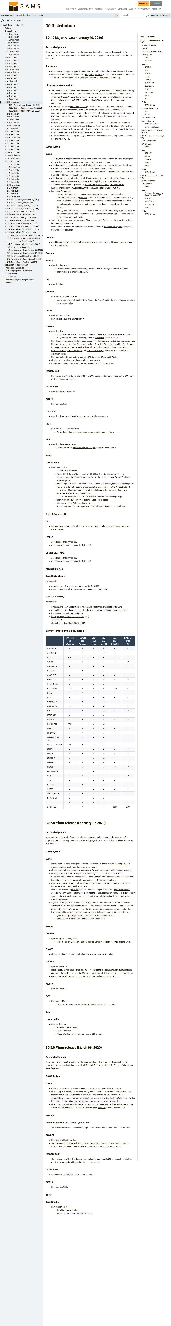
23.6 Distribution (13, 170)
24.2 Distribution (13, 152)
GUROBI (148, 80)
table (93, 162)
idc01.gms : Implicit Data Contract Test (67, 616)
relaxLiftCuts (100, 357)
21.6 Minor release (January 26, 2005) (22, 223)
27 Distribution (13, 120)
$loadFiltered (86, 172)
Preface (8, 28)
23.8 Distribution (13, 164)
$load (62, 168)
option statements (122, 890)
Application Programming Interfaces (19, 280)
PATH (147, 95)
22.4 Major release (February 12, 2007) (22, 206)
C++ (146, 111)
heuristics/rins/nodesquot (84, 448)
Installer (148, 61)
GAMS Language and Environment (18, 271)
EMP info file (102, 220)
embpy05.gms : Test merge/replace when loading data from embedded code (84, 607)
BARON (148, 67)
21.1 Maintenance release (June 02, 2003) (23, 238)
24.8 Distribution (13, 135)
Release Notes (10, 31)
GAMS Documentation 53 (12, 25)
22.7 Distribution (13, 197)
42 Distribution (13, 66)
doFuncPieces (123, 347)
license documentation (82, 132)
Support (132, 9)
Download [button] (109, 9)
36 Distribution (13, 84)
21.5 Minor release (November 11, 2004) (23, 226)
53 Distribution (13, 34)
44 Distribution (13, 60)
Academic (99, 9)
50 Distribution (13, 43)
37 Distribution (13, 81)
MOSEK (148, 89)
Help (41, 15)
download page (117, 126)
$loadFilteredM (99, 172)
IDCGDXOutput (102, 185)
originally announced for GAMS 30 (104, 78)
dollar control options (113, 227)
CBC (146, 70)
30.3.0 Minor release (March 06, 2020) (24, 111)
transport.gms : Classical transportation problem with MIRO (76, 589)
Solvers (144, 64)
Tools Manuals (10, 277)
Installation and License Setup (17, 265)
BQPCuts (90, 357)
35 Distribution (13, 87)
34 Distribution (13, 90)
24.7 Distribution (13, 137)
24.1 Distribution (13, 155)
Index (34, 15)
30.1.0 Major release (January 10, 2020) (24, 105)
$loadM (79, 168)
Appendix (8, 283)
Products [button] (70, 9)
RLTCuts (113, 357)
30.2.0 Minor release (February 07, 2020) (25, 108)
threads (94, 1128)
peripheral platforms (93, 74)
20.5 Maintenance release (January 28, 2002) (25, 250)
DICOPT (148, 156)
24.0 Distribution (14, 158)
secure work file (73, 1088)
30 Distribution (13, 102)
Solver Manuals (11, 274)
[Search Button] (156, 3)
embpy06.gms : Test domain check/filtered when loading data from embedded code (87, 610)
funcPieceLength (107, 344)
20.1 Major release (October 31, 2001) (22, 262)
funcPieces (67, 344)
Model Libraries (23, 15)
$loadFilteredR (116, 172)
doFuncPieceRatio (74, 351)
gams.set (83, 198)
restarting (102, 1108)
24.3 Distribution (13, 149)
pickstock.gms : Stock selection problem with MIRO (73, 586)
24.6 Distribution (13, 140)
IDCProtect (88, 893)
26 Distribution (13, 123)
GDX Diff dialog (69, 474)
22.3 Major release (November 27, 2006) (23, 209)
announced (58, 71)
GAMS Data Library (152, 124)
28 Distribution (13, 117)
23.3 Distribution (13, 179)
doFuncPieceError (58, 351)
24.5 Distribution (13, 143)
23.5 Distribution (13, 173)
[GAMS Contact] (143, 3)
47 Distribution (13, 52)
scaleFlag (91, 976)
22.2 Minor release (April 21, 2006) (20, 212)
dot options (111, 347)
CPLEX (147, 77)
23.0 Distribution (14, 188)
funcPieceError (79, 344)
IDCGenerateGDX (117, 185)
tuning (72, 970)
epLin (65, 319)
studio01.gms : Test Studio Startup (65, 623)
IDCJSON (115, 188)
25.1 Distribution (13, 126)
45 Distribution (13, 58)
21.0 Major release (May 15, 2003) (20, 241)
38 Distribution (13, 78)
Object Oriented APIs (150, 108)
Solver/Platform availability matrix (152, 131)
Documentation (8, 15)
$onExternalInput (123, 870)
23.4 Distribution (13, 176)
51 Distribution (13, 40)
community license (78, 107)
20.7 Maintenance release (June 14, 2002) (23, 244)
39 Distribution (13, 75)
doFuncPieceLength (95, 351)
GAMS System (147, 55)
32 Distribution (13, 96)
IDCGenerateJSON (99, 188)
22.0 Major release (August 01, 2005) (21, 217)
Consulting (122, 9)
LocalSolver (149, 86)
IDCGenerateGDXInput (60, 188)
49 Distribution (13, 46)
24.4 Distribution (13, 146)
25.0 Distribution (14, 129)
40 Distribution (13, 72)
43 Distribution (13, 63)
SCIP (146, 99)
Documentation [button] (84, 9)
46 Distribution (13, 55)
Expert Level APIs (148, 118)
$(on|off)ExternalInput (90, 178)
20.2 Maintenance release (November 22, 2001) (26, 259)
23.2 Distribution (13, 182)
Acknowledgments (149, 45)
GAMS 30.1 (93, 1104)
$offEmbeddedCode (104, 168)
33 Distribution (13, 93)
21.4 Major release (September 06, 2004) (23, 229)
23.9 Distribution (13, 161)
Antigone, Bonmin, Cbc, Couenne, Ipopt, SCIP (154, 194)
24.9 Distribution (13, 132)
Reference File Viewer (82, 503)
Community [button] (143, 9)
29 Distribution (13, 114)
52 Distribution (13, 37)
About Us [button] (156, 9)
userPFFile (66, 376)
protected (74, 890)
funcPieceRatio (92, 344)
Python (147, 114)
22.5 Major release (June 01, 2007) (20, 203)
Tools (144, 102)
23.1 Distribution (13, 185)
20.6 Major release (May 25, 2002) (20, 247)
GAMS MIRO (85, 493)
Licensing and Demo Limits (152, 51)
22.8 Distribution (13, 194)
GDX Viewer (70, 500)
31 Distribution (13, 99)
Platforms (145, 48)
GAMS (147, 58)
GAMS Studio (150, 105)
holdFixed (87, 880)
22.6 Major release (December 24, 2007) (23, 200)
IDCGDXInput (90, 185)
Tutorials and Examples (14, 268)
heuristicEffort (78, 319)
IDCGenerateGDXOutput (81, 188)
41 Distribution (13, 69)
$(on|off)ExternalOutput (71, 181)
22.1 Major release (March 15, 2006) (21, 214)
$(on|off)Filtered (87, 165)
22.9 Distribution (13, 191)
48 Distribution (13, 49)
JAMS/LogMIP (150, 83)
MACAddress (74, 159)
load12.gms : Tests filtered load (64, 613)
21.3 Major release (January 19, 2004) (21, 232)
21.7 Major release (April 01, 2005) (20, 220)
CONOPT (148, 73)
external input (129, 893)
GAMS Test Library (152, 127)
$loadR (68, 168)
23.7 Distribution (13, 167)
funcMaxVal (124, 344)
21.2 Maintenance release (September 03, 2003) (26, 235)
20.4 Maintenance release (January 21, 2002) (25, 253)
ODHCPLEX (149, 92)
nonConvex (99, 338)
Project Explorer (63, 480)
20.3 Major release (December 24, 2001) (23, 256)
